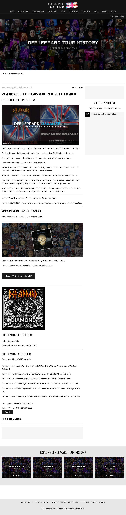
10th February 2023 (23, 408)
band (63, 11)
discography (38, 11)
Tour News (13, 198)
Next (81, 87)
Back (7, 412)
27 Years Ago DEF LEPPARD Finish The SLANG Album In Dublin (43, 374)
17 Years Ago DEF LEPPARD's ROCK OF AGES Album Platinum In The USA (47, 396)
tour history (23, 11)
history (55, 502)
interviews (73, 11)
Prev (74, 87)
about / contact (109, 11)
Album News (14, 203)
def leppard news (14, 74)
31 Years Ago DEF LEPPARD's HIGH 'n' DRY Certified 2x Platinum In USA (46, 383)
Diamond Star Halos (10, 345)
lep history (52, 11)
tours (39, 502)
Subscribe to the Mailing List (104, 114)
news (12, 11)
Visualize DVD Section (23, 404)
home (4, 74)
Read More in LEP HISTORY (18, 276)
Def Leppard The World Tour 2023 (16, 359)
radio (96, 11)
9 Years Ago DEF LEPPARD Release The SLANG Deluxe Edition (42, 379)
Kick (3, 341)
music (46, 502)
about (102, 502)
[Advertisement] (104, 76)
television (86, 11)
